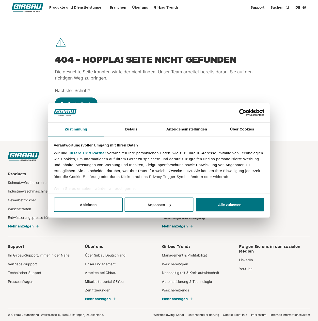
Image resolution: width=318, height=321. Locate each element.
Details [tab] (131, 129)
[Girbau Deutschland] (27, 7)
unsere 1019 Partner (87, 153)
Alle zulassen (229, 205)
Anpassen (159, 205)
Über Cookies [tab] (242, 129)
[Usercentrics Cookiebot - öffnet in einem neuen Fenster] (242, 112)
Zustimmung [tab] (76, 129)
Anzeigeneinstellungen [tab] (186, 129)
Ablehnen (88, 205)
